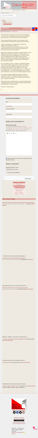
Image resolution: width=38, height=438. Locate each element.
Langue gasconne (19, 190)
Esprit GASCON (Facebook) (19, 422)
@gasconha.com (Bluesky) (19, 419)
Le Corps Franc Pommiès (7, 362)
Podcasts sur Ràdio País (19, 417)
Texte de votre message (11, 125)
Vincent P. (31, 259)
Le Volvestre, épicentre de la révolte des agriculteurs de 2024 (14, 339)
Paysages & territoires (19, 193)
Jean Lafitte (14, 31)
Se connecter (9, 106)
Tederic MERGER (29, 289)
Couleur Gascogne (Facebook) (19, 423)
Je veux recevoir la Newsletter (13, 172)
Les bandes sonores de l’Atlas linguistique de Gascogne (13, 258)
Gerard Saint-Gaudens (8, 340)
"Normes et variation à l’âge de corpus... (10, 386)
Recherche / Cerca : (5, 12)
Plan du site (14, 432)
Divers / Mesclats (19, 192)
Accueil (3, 20)
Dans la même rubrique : (9, 199)
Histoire (4, 21)
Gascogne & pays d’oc (7, 23)
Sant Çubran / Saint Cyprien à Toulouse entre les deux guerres (15, 287)
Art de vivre (19, 184)
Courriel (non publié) (10, 108)
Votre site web (9, 114)
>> (17, 15)
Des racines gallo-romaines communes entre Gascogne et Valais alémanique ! (18, 202)
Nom (7, 101)
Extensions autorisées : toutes (12, 167)
